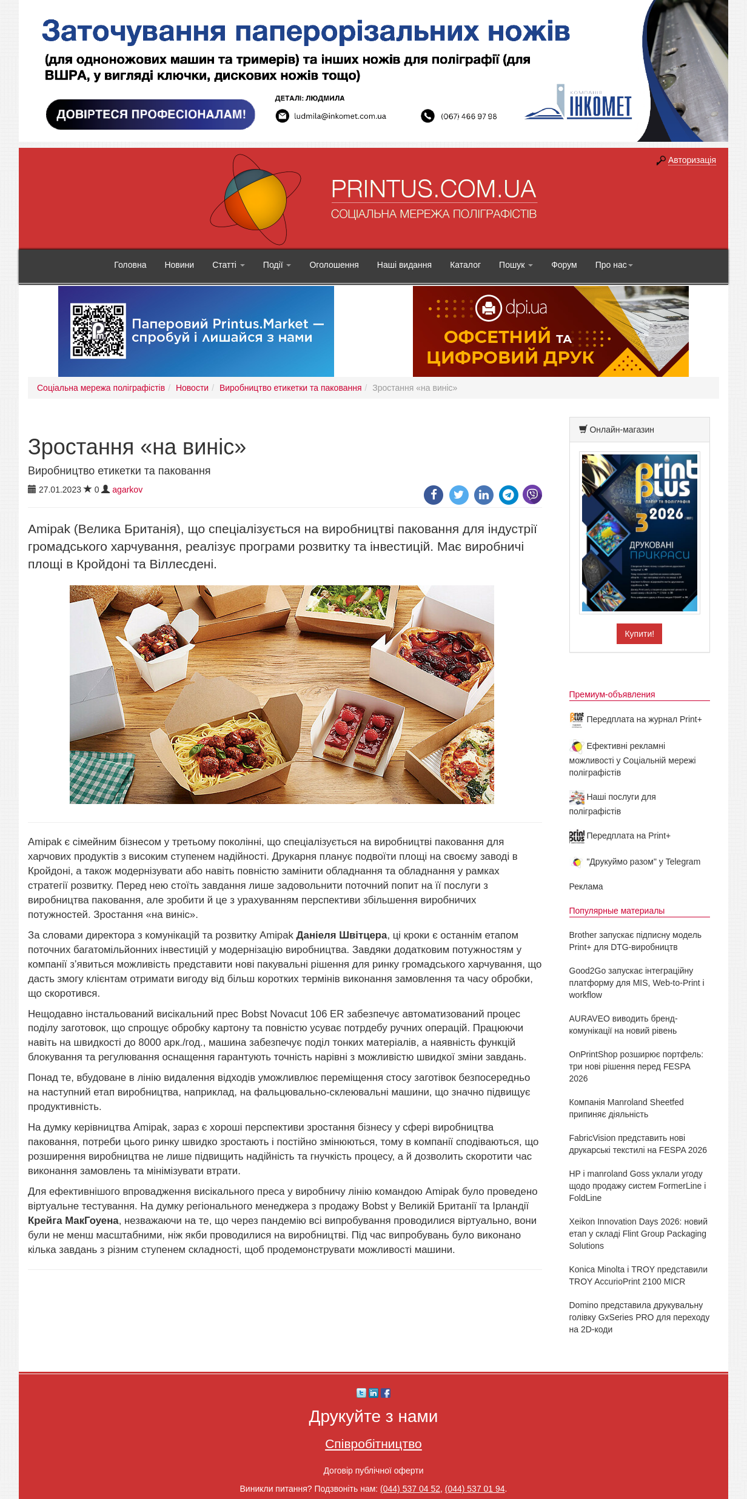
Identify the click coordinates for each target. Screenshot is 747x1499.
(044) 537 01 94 (475, 1489)
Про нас (614, 265)
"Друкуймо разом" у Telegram (635, 861)
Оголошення (333, 265)
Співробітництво (373, 1444)
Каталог (465, 265)
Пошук (516, 265)
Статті (228, 265)
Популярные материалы (617, 911)
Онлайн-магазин (621, 429)
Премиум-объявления (612, 694)
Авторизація (692, 160)
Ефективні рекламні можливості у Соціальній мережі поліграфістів (632, 759)
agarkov (127, 489)
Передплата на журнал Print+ (635, 719)
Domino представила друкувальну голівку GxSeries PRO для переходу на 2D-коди (639, 1317)
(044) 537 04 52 (410, 1489)
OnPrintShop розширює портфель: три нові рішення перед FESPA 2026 (636, 1066)
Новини (179, 265)
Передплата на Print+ (620, 835)
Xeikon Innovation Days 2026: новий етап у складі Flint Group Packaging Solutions (638, 1234)
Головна (130, 265)
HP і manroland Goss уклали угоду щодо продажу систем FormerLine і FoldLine (637, 1186)
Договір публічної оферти (373, 1470)
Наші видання (404, 265)
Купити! (639, 634)
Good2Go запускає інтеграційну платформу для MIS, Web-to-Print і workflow (637, 983)
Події (277, 265)
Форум (564, 265)
